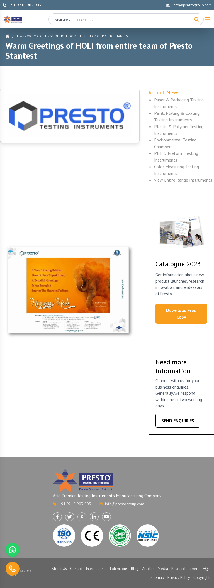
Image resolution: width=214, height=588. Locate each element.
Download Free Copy (181, 314)
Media (163, 568)
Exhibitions (119, 568)
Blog (135, 568)
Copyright (201, 577)
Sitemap (157, 577)
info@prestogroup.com (189, 5)
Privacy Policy (178, 577)
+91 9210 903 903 (21, 5)
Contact (76, 568)
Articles (148, 568)
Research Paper (184, 568)
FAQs (205, 568)
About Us (59, 568)
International (96, 568)
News (20, 36)
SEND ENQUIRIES (177, 420)
